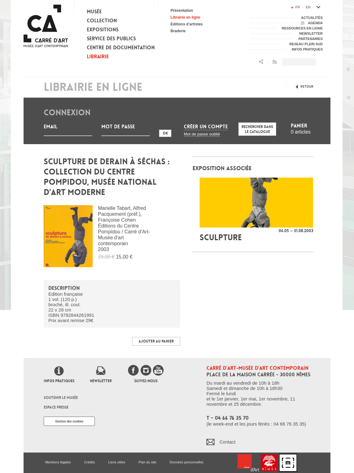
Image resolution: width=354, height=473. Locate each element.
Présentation (181, 10)
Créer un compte (206, 126)
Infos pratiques (59, 380)
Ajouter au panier (156, 341)
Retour (306, 86)
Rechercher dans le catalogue (257, 129)
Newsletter (101, 380)
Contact (227, 441)
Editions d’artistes (186, 24)
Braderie (178, 31)
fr (297, 7)
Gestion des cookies (69, 421)
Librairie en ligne (185, 17)
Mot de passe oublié (202, 134)
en (308, 7)
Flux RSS (274, 62)
